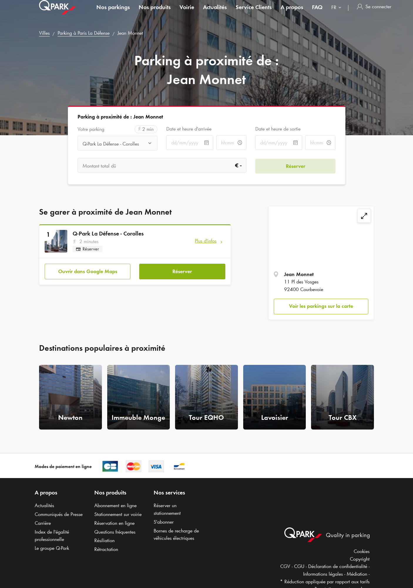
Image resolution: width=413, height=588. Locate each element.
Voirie (186, 12)
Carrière (43, 523)
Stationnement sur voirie (118, 514)
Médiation (357, 574)
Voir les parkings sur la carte (321, 306)
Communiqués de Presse (59, 514)
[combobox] (337, 14)
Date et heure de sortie (277, 129)
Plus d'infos (205, 241)
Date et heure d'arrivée (188, 129)
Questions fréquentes (114, 532)
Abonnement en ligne (115, 505)
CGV (285, 566)
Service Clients (254, 12)
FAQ (317, 12)
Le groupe (52, 548)
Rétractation (106, 549)
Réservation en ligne (114, 523)
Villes (44, 33)
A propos (292, 12)
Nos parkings (113, 12)
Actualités (215, 12)
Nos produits (155, 12)
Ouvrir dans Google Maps (87, 271)
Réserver (182, 271)
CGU (299, 566)
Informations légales (323, 574)
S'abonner (164, 522)
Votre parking (91, 129)
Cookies (362, 551)
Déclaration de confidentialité (337, 566)
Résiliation (104, 540)
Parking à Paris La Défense (84, 33)
